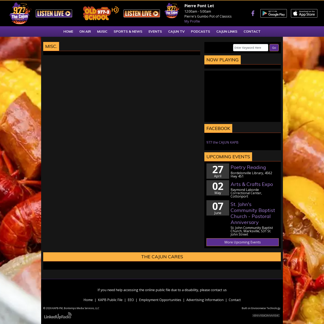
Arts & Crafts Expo (252, 184)
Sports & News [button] (128, 31)
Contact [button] (252, 31)
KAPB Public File (110, 300)
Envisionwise (258, 308)
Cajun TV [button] (176, 31)
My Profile (192, 21)
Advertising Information (205, 300)
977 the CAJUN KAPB (222, 142)
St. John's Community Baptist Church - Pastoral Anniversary (253, 213)
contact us (219, 290)
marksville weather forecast (242, 118)
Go (274, 48)
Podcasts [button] (200, 31)
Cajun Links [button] (226, 31)
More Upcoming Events (242, 242)
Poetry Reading (248, 167)
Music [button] (102, 31)
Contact (235, 300)
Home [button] (68, 31)
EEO (131, 300)
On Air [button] (85, 31)
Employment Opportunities (160, 300)
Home (88, 300)
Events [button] (155, 31)
